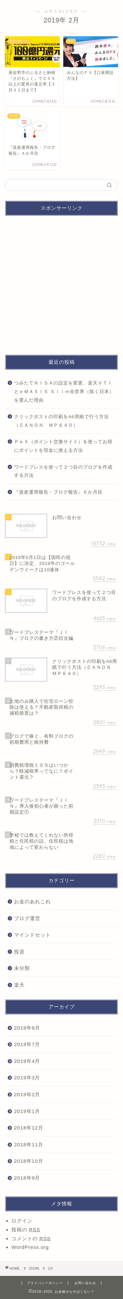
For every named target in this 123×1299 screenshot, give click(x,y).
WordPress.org (30, 1247)
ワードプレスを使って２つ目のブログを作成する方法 (63, 471)
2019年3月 (27, 1077)
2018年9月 (27, 1178)
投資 (19, 951)
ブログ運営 (27, 918)
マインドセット (32, 935)
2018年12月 (28, 1127)
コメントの (31, 1238)
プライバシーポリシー (45, 1283)
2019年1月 (27, 1111)
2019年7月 (27, 1044)
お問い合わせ (85, 1283)
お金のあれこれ (32, 901)
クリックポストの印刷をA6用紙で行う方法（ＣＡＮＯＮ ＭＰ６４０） (61, 421)
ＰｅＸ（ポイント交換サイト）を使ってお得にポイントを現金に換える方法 (63, 446)
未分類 (22, 968)
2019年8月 (27, 1028)
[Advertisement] (61, 283)
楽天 (19, 985)
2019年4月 (27, 1061)
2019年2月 (27, 1094)
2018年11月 (28, 1144)
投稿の (25, 1229)
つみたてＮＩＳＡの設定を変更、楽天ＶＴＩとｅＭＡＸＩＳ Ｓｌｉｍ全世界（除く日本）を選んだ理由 (64, 391)
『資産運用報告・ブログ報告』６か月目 (58, 492)
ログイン (21, 1220)
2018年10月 (28, 1161)
